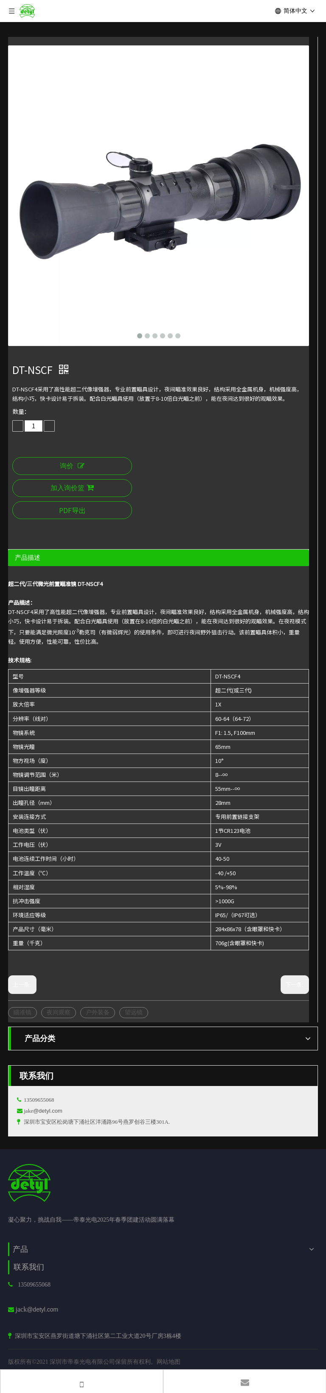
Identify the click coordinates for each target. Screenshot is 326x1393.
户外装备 (98, 1012)
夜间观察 (58, 1012)
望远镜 (134, 1012)
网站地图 (168, 1361)
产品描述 (27, 557)
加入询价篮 (72, 487)
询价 (72, 466)
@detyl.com (47, 1111)
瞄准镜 (22, 1012)
